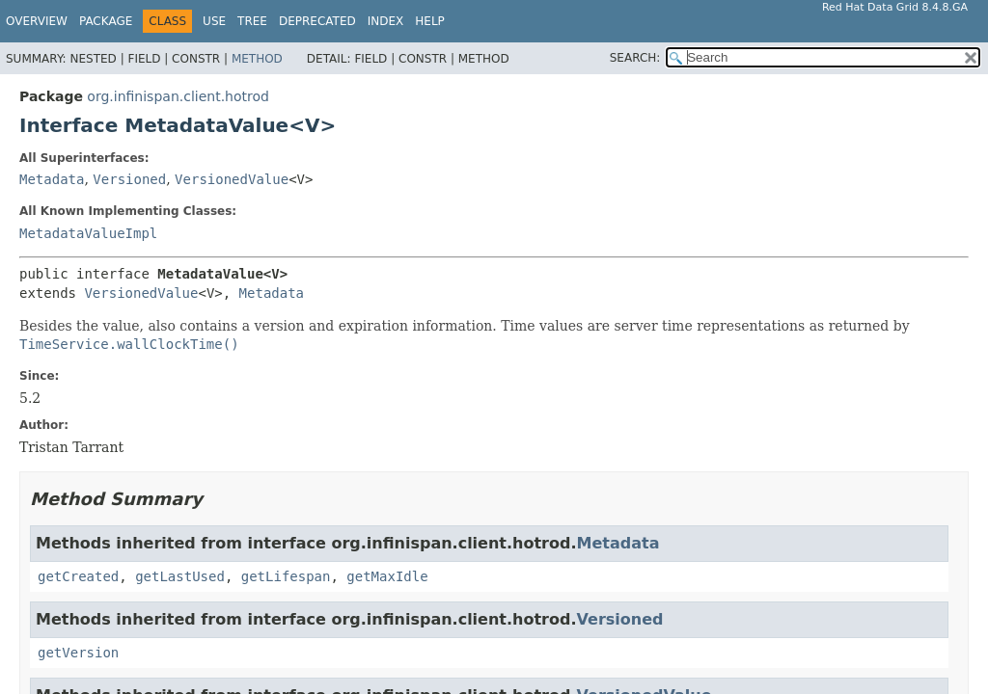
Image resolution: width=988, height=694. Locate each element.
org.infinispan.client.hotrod (178, 96)
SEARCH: (635, 58)
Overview (37, 21)
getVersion (78, 652)
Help (430, 21)
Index (386, 21)
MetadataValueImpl (88, 233)
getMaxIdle (386, 576)
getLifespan (286, 576)
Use (214, 21)
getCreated (78, 576)
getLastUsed (180, 576)
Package (105, 21)
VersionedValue (231, 179)
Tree (252, 21)
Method (257, 59)
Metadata (51, 179)
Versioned (129, 179)
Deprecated (317, 21)
